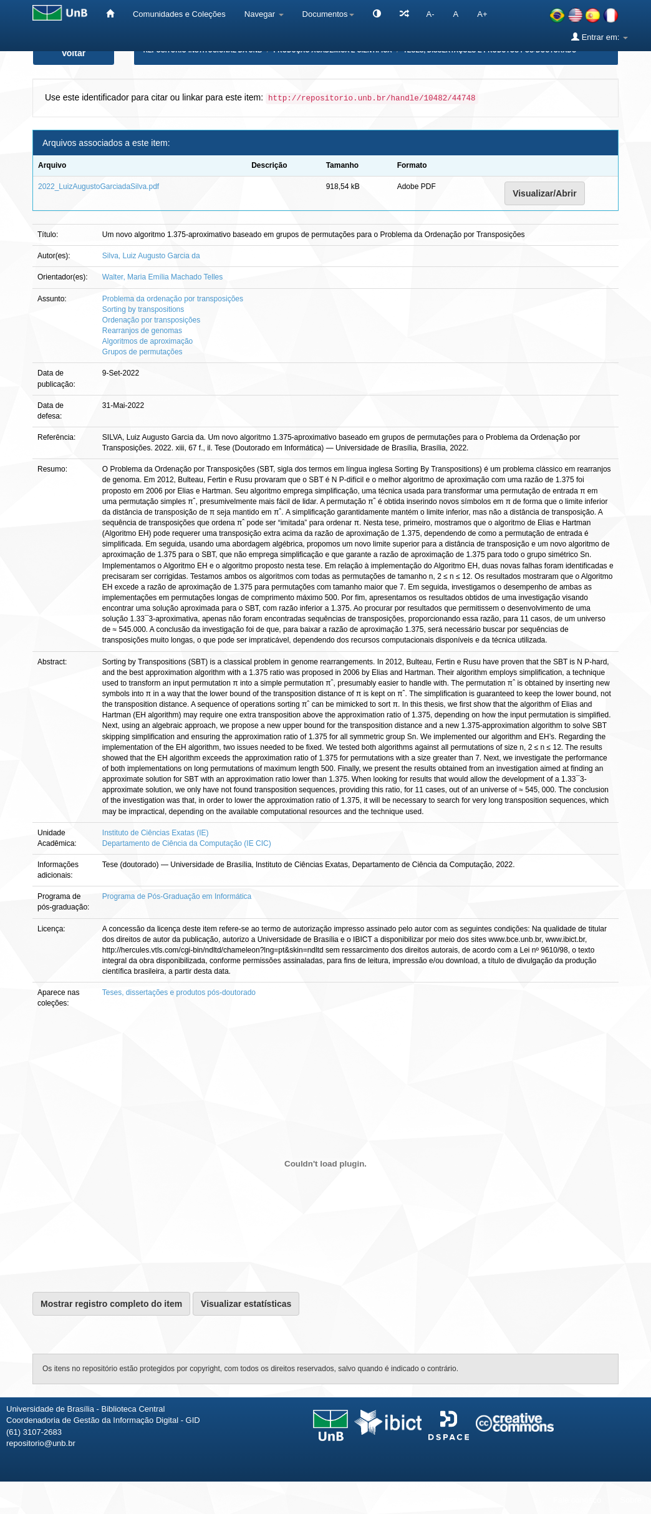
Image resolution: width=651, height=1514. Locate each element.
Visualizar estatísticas (246, 1304)
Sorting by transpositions (143, 309)
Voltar (74, 53)
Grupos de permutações (142, 351)
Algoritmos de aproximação (147, 341)
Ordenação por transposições (151, 320)
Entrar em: (599, 37)
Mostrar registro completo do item (111, 1304)
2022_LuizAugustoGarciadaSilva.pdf (98, 186)
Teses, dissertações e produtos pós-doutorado (179, 992)
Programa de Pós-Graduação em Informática (176, 896)
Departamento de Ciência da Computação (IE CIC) (186, 843)
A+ (482, 14)
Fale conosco (577, 1500)
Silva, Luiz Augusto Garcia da (151, 255)
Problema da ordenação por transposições (172, 298)
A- (431, 14)
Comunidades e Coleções (179, 14)
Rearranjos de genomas (142, 330)
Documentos (328, 14)
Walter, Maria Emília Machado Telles (162, 277)
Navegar (264, 14)
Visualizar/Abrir (544, 193)
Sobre (631, 1500)
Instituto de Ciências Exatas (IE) (155, 832)
